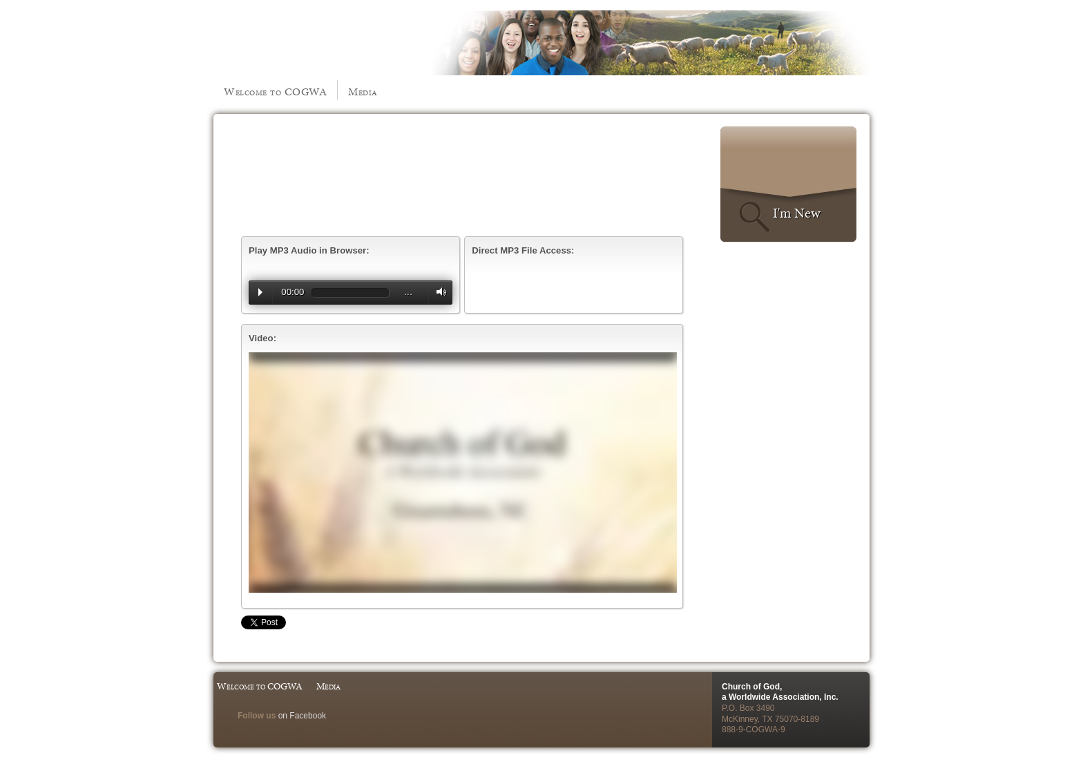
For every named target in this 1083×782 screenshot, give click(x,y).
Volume (438, 292)
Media (363, 91)
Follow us (257, 716)
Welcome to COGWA (275, 91)
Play (260, 292)
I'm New (797, 212)
